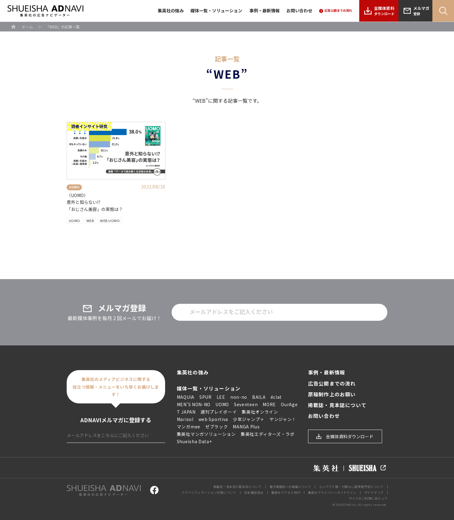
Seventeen (246, 404)
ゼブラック (216, 426)
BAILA (259, 397)
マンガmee (188, 426)
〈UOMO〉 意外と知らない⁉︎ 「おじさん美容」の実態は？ (95, 202)
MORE (269, 404)
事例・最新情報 (264, 10)
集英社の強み (171, 10)
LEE (221, 397)
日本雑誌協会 (254, 492)
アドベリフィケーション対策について (208, 492)
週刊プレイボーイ (219, 412)
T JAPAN (186, 412)
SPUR (205, 397)
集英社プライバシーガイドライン (332, 492)
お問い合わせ (299, 10)
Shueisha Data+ (194, 441)
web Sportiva (213, 419)
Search (443, 11)
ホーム (27, 26)
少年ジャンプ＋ (248, 419)
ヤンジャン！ (282, 419)
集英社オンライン (260, 412)
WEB (90, 220)
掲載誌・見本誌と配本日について (237, 486)
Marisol (185, 419)
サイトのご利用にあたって (368, 498)
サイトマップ (374, 492)
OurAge (289, 404)
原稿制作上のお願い (332, 394)
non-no (238, 397)
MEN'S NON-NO (193, 404)
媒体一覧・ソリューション (216, 10)
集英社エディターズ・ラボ (267, 434)
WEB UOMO (110, 220)
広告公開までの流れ (332, 383)
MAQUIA (185, 397)
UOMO (74, 220)
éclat (276, 397)
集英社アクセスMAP (286, 492)
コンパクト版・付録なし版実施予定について (351, 486)
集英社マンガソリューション (206, 434)
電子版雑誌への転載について (290, 486)
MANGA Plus (246, 426)
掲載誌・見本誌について (337, 405)
